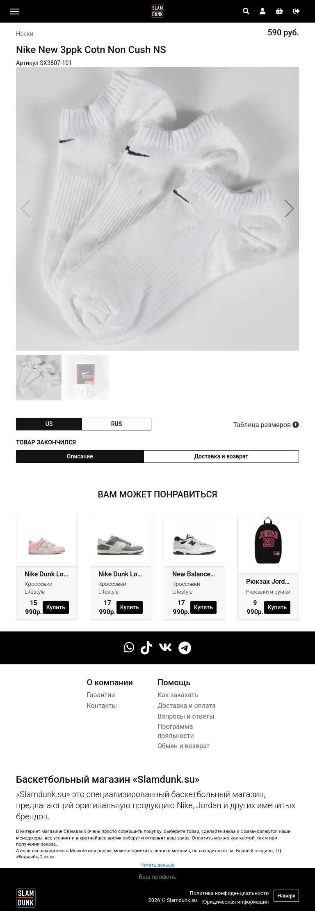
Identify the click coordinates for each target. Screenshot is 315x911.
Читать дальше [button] (157, 865)
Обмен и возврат (184, 746)
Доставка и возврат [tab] (221, 456)
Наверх (286, 896)
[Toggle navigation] (14, 11)
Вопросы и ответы (186, 716)
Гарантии (101, 695)
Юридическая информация (235, 902)
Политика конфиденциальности (229, 893)
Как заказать (178, 695)
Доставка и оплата (187, 706)
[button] (289, 209)
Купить (55, 607)
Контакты (102, 706)
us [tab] (49, 424)
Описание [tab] (80, 456)
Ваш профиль (157, 877)
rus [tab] (116, 424)
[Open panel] (246, 11)
